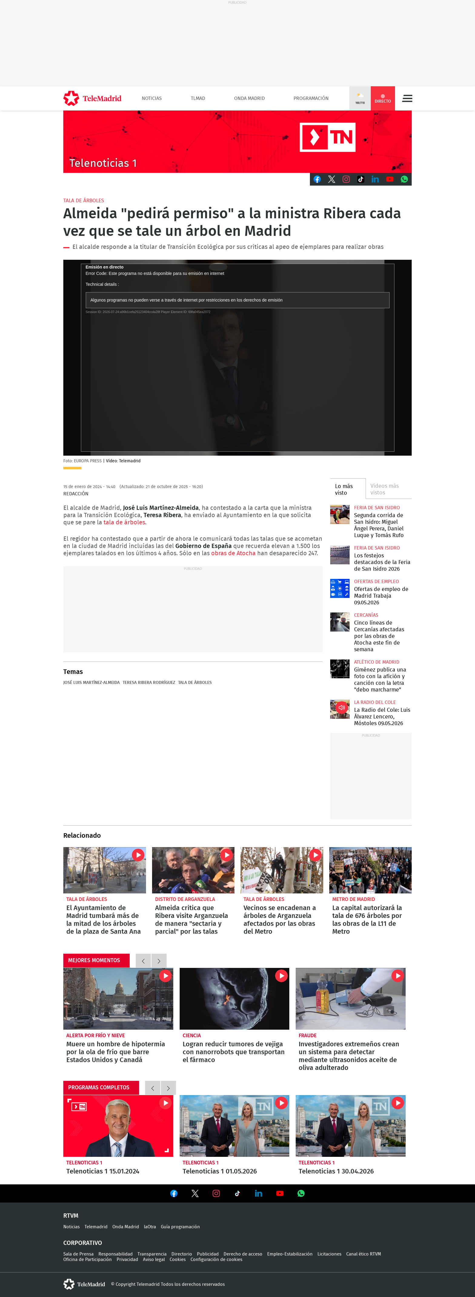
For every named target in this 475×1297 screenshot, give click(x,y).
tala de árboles (124, 523)
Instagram (346, 179)
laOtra (150, 1227)
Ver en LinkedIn (259, 1193)
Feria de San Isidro (377, 507)
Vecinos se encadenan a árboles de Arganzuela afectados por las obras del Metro (282, 870)
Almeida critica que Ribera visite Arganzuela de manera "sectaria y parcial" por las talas (193, 870)
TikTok (361, 179)
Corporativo (82, 1243)
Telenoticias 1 (84, 1162)
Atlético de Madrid (376, 662)
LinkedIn (375, 179)
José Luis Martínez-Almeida (91, 683)
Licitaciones (329, 1254)
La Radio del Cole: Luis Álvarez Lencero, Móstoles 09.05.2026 (339, 709)
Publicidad (208, 1254)
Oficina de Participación (87, 1259)
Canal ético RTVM (363, 1254)
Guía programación (180, 1227)
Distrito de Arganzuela (185, 899)
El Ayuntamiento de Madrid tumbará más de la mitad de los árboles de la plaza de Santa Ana (104, 870)
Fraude (308, 1035)
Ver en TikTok (237, 1195)
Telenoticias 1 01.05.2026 (235, 1126)
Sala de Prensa (78, 1254)
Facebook (317, 179)
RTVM (70, 1216)
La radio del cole (375, 702)
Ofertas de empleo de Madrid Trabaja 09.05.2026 (339, 588)
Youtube (390, 179)
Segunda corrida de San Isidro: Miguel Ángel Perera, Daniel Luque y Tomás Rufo (339, 514)
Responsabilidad (115, 1254)
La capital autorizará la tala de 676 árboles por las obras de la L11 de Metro (370, 870)
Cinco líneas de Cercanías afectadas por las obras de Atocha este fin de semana (339, 622)
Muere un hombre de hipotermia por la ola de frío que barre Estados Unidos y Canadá (118, 999)
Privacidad (127, 1259)
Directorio (181, 1254)
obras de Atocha (233, 553)
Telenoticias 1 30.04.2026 (351, 1126)
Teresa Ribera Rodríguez (149, 683)
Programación (311, 98)
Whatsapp (404, 179)
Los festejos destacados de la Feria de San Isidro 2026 (339, 554)
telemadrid (84, 1284)
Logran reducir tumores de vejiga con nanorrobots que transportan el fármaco (235, 999)
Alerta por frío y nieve (95, 1035)
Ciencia (192, 1035)
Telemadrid (96, 1227)
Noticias (152, 98)
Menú (407, 98)
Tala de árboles (83, 200)
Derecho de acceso (243, 1254)
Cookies (178, 1259)
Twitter (331, 179)
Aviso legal (154, 1259)
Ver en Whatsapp (301, 1193)
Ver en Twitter (195, 1195)
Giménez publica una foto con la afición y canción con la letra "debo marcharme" (339, 668)
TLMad (198, 98)
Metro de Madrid (353, 899)
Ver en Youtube (280, 1193)
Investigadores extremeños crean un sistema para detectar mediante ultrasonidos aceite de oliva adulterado (351, 999)
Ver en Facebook (174, 1195)
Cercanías (366, 615)
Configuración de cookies (216, 1259)
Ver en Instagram (216, 1193)
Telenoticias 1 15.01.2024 (118, 1126)
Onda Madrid (249, 98)
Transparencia (152, 1254)
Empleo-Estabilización (290, 1254)
